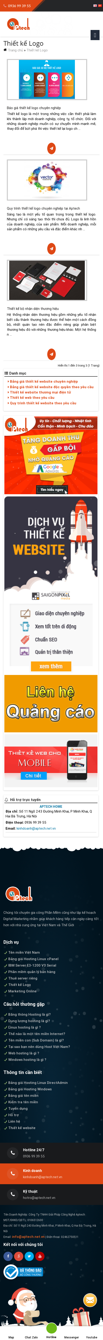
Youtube (91, 1333)
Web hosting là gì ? (21, 1053)
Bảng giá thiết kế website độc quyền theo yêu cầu (51, 387)
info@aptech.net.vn (28, 1236)
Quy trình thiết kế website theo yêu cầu (42, 403)
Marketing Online (20, 991)
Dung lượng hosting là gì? (26, 1021)
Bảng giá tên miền (20, 1095)
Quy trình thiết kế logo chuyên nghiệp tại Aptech (43, 208)
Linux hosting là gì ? (22, 1027)
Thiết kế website (19, 1128)
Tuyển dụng (15, 1108)
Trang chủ (15, 50)
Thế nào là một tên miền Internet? (34, 1034)
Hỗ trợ (11, 1115)
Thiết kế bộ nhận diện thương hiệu (33, 308)
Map (11, 1333)
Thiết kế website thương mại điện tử (39, 392)
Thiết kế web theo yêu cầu (31, 397)
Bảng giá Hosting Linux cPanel (31, 959)
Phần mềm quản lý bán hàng (29, 972)
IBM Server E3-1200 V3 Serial (29, 965)
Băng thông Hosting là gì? (27, 1014)
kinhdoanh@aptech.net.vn (36, 828)
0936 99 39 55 (17, 6)
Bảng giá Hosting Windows (27, 1089)
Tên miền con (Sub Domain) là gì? (33, 1040)
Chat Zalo (31, 1333)
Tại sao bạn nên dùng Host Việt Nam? (36, 1046)
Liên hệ (11, 1121)
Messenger (71, 1333)
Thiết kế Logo (37, 50)
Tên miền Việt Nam (21, 952)
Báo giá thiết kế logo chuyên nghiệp (34, 108)
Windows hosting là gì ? (24, 1059)
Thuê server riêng (20, 978)
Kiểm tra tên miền (20, 1102)
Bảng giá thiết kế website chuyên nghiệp (43, 381)
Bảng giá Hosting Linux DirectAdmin (35, 1082)
